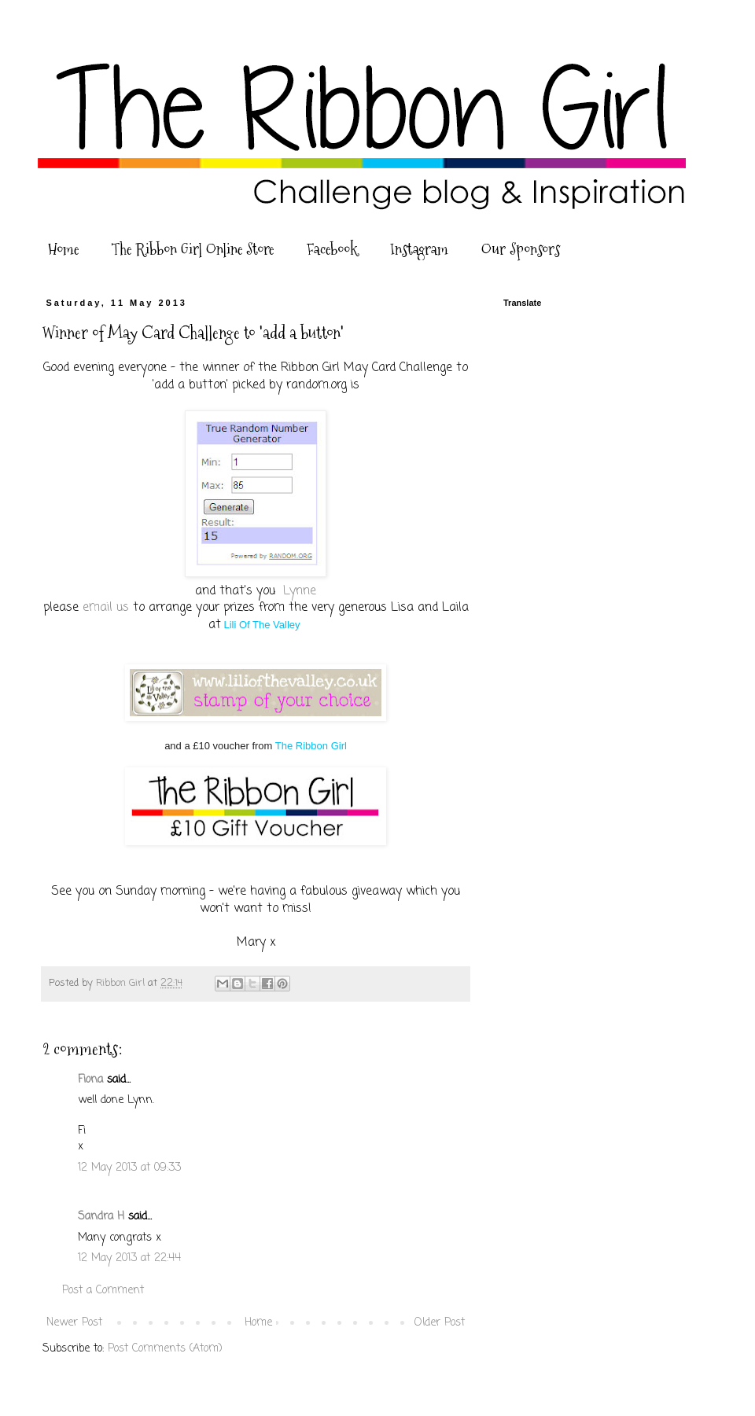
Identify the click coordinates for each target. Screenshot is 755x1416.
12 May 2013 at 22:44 (129, 1258)
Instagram (419, 249)
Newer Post (74, 1323)
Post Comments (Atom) (165, 1349)
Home (63, 249)
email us (106, 607)
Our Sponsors (520, 249)
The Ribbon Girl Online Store (193, 249)
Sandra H (101, 1216)
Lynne (299, 591)
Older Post (439, 1323)
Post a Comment (103, 1290)
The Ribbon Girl (311, 746)
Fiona (90, 1080)
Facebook (332, 249)
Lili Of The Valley (261, 625)
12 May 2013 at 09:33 (129, 1168)
